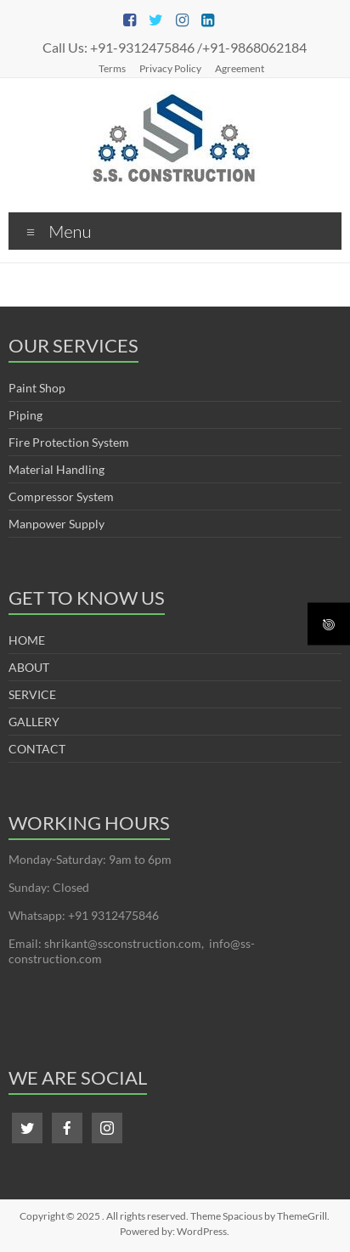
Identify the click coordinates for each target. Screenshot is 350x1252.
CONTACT (36, 749)
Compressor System (61, 496)
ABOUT (28, 667)
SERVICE (32, 694)
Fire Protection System (68, 442)
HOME (26, 640)
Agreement (239, 68)
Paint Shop (36, 388)
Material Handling (56, 469)
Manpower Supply (56, 523)
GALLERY (33, 721)
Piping (25, 415)
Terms (112, 68)
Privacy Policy (170, 68)
